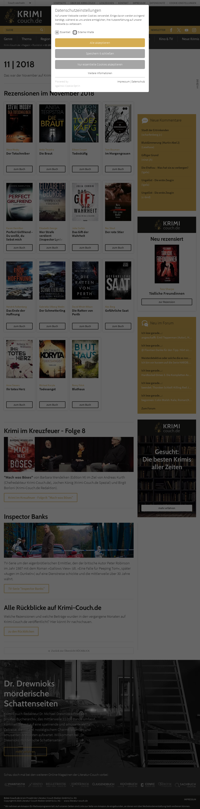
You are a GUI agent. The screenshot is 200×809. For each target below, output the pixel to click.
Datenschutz (138, 81)
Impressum (123, 81)
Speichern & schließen (100, 53)
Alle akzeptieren (100, 43)
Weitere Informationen (100, 73)
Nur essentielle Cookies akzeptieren (100, 64)
